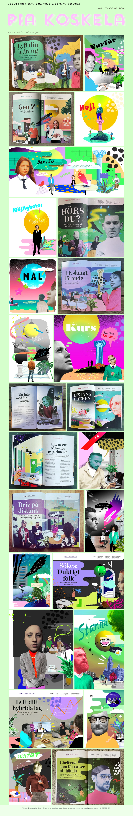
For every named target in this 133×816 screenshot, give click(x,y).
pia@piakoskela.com (91, 808)
